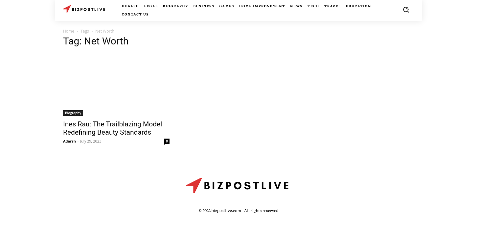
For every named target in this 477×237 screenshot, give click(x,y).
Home (68, 31)
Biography (73, 113)
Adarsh (69, 141)
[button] (406, 9)
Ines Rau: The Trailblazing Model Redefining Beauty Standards (112, 128)
